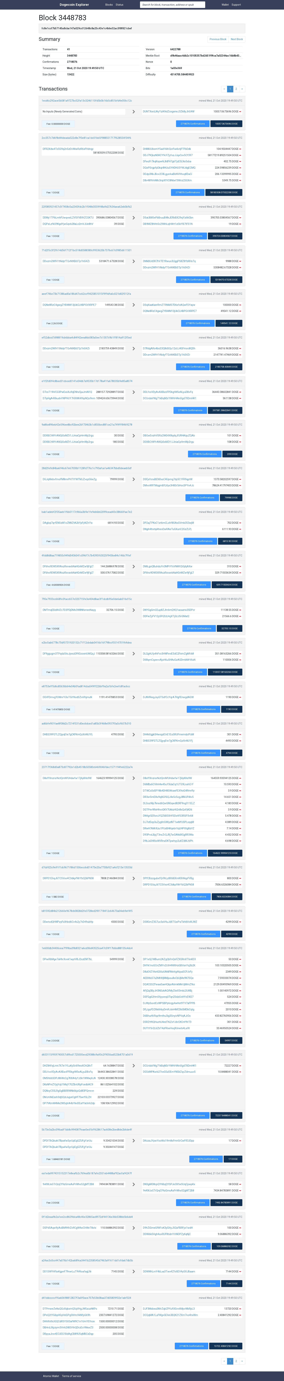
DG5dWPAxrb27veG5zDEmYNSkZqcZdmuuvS (169, 1071)
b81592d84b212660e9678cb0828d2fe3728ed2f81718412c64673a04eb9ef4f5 (87, 911)
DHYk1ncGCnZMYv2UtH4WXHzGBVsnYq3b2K (169, 965)
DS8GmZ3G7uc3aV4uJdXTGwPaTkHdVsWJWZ (170, 921)
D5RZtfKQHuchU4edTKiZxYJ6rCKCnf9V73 (167, 1021)
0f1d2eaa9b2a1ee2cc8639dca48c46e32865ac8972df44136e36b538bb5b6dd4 (87, 1216)
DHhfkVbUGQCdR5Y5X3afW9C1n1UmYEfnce (69, 1321)
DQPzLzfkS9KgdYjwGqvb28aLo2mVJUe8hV (68, 223)
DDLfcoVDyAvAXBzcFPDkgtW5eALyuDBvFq (168, 392)
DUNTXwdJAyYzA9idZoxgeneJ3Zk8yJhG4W (168, 111)
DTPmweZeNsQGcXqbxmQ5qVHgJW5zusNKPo (70, 1308)
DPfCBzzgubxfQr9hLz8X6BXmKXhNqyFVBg (168, 878)
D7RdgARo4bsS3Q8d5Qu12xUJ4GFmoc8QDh (169, 348)
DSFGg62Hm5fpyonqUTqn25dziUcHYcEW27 (168, 996)
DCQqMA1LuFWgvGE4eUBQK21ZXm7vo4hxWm (170, 1315)
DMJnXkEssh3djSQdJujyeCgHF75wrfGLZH (67, 1097)
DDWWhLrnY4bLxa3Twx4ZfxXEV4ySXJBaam (169, 1271)
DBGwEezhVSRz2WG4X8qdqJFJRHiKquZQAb (169, 435)
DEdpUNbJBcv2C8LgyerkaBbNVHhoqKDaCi (167, 174)
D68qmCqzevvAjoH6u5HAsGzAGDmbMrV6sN (169, 659)
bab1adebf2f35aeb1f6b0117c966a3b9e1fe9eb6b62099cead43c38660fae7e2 (87, 512)
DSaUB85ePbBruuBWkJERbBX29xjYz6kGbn (168, 217)
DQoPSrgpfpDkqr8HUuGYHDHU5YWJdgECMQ (169, 167)
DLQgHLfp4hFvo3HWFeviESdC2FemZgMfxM (168, 653)
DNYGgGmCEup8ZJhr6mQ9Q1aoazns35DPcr (169, 609)
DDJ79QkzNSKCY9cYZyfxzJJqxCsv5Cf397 (168, 155)
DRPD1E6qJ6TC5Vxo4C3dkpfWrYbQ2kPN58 (68, 878)
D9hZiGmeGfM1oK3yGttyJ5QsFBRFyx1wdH (168, 1227)
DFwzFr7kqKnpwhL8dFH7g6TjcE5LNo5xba (167, 161)
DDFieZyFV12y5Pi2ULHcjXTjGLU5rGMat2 (166, 616)
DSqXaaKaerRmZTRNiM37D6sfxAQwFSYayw (169, 304)
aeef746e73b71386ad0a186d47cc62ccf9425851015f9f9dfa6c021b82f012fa (86, 293)
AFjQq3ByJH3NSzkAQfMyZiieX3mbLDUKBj (167, 990)
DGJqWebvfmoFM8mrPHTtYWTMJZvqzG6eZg (70, 479)
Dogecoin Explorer (74, 5)
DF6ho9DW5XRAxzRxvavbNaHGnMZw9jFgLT (68, 566)
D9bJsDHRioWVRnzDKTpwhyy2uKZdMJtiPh (168, 840)
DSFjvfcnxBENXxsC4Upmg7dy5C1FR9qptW (167, 479)
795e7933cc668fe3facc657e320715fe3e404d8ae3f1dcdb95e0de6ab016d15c (87, 599)
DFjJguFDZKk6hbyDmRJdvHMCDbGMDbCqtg (168, 1009)
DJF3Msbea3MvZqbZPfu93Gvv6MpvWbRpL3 (169, 1308)
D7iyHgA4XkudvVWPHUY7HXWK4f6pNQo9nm (69, 398)
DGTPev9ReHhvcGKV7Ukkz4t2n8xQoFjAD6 (167, 809)
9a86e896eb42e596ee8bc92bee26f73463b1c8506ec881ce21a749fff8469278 (87, 424)
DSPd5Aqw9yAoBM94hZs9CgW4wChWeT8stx (69, 1227)
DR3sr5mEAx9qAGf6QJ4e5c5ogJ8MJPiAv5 (168, 796)
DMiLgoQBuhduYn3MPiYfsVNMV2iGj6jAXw (167, 566)
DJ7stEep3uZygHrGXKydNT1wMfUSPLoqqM (168, 822)
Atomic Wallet (51, 1376)
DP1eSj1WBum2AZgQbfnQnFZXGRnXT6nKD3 (169, 959)
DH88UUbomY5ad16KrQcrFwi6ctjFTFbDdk (167, 148)
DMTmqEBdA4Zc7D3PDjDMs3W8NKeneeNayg (69, 609)
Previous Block (218, 39)
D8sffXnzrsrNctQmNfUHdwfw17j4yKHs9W (67, 778)
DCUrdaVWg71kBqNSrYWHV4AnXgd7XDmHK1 (169, 398)
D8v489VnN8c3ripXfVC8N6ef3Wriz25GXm (167, 180)
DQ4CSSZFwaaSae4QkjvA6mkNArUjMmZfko (169, 984)
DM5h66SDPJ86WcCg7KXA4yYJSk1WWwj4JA (69, 1078)
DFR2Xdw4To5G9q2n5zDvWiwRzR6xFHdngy (68, 148)
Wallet (225, 4)
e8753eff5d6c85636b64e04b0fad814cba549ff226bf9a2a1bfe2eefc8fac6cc (86, 686)
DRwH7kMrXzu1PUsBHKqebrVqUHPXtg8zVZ (168, 828)
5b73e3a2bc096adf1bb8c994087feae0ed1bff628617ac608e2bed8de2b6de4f (87, 1129)
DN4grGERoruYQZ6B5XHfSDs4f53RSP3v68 (168, 815)
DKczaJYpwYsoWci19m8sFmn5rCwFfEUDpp (168, 1140)
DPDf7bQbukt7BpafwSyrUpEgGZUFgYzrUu (67, 1140)
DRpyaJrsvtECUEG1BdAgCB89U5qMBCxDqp (68, 1333)
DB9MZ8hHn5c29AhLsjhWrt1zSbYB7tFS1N (168, 223)
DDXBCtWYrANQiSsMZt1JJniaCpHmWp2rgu (68, 435)
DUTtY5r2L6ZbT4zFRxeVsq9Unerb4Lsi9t (166, 1028)
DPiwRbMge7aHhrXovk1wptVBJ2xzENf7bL (67, 959)
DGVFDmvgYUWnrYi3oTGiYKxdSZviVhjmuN (67, 697)
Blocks (109, 4)
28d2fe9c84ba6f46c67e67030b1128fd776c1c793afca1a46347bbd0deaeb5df (87, 468)
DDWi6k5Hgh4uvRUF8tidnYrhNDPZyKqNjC (167, 1234)
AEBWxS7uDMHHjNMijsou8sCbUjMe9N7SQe (168, 978)
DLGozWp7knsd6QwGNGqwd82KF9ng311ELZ (169, 803)
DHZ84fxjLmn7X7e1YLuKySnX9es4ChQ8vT (68, 1065)
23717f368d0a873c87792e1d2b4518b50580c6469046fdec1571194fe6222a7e (87, 767)
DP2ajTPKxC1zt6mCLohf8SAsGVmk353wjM (168, 522)
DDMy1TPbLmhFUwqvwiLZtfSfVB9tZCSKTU (68, 217)
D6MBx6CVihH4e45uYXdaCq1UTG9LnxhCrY (168, 784)
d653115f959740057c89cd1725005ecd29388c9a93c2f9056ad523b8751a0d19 (87, 1054)
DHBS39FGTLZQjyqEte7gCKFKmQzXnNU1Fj (67, 734)
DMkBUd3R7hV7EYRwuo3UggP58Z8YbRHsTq (169, 261)
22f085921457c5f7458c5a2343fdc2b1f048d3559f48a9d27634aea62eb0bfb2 (87, 206)
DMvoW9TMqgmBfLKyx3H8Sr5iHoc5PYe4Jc (168, 485)
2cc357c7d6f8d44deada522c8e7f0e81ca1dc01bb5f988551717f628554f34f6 (86, 137)
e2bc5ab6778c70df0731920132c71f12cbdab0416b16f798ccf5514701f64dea (86, 642)
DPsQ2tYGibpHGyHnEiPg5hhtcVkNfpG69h (66, 1315)
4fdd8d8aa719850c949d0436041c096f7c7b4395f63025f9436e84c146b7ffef (86, 555)
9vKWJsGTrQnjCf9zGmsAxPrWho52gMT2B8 (68, 1184)
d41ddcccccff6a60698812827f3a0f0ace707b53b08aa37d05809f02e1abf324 (86, 1297)
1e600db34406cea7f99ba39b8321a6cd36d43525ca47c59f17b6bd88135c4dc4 (87, 948)
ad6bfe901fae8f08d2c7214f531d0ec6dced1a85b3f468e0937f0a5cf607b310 (86, 723)
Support (236, 4)
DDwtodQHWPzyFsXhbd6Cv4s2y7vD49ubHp (68, 921)
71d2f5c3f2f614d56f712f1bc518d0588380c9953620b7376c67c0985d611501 (87, 250)
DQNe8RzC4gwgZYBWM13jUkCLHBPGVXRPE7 (69, 304)
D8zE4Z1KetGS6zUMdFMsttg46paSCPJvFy (168, 971)
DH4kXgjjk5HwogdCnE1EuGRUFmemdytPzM (168, 734)
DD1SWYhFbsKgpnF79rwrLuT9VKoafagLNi (67, 1271)
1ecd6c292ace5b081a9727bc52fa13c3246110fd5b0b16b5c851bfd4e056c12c (87, 100)
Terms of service (71, 1376)
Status (119, 4)
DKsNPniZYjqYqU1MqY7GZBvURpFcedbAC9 (68, 1084)
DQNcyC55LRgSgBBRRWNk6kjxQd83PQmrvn (68, 1090)
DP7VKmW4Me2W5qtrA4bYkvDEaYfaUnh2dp (69, 1103)
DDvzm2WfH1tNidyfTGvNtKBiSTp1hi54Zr (66, 261)
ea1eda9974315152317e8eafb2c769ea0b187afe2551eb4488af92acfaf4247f (87, 1173)
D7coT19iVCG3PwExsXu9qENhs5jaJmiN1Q (67, 392)
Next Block (237, 39)
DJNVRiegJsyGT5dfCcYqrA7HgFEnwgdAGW (168, 697)
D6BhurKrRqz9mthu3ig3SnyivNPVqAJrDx (167, 1015)
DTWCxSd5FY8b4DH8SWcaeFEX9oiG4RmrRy (169, 790)
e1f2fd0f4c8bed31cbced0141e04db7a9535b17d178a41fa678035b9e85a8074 (87, 381)
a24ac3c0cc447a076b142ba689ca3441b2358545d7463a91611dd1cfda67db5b (87, 1260)
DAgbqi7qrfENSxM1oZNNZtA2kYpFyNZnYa (67, 522)
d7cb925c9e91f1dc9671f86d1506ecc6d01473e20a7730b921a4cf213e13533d (87, 867)
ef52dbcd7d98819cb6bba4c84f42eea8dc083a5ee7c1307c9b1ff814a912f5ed (86, 337)
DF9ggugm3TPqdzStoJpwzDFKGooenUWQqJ (69, 653)
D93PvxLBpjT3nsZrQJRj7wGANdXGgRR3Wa (168, 834)
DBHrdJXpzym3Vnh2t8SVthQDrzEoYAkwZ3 (68, 1327)
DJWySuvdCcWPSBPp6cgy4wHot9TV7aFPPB (169, 1003)
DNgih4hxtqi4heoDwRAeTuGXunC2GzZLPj (167, 529)
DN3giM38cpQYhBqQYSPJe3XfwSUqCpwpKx (169, 1184)
